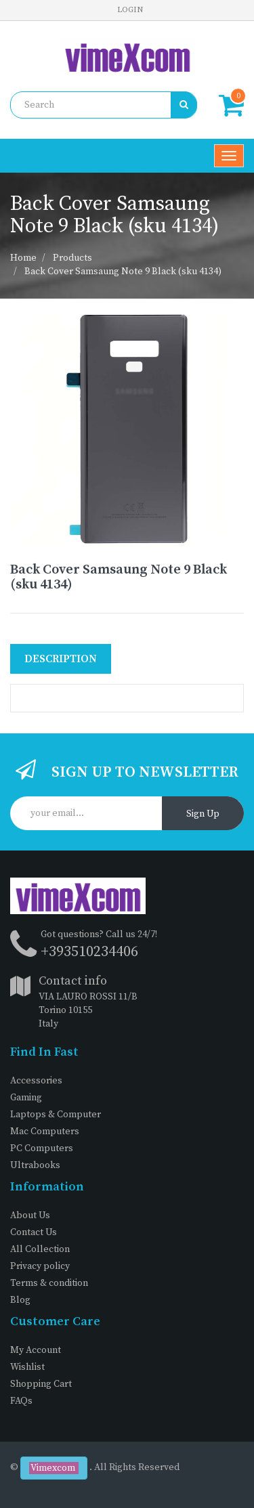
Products (72, 258)
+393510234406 (89, 952)
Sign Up (202, 814)
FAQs (21, 1401)
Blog (20, 1300)
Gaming (26, 1098)
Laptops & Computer (55, 1114)
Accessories (36, 1081)
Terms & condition (49, 1283)
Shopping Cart (41, 1384)
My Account (35, 1350)
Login (130, 10)
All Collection (40, 1249)
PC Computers (41, 1148)
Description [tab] (60, 659)
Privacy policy (40, 1266)
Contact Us (33, 1232)
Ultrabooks (35, 1165)
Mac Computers (44, 1131)
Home (23, 258)
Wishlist (27, 1367)
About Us (30, 1215)
